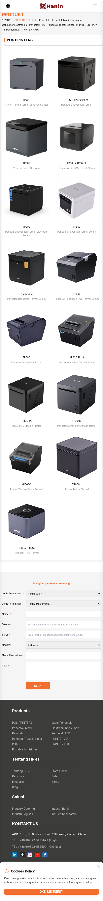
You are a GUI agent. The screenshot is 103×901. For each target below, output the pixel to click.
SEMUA (6, 20)
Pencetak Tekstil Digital (61, 24)
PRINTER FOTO (30, 29)
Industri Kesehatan (64, 814)
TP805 (77, 293)
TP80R (26, 99)
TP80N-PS (26, 420)
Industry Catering (23, 808)
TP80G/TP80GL (26, 547)
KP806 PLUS (76, 357)
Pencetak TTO (37, 24)
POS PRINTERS (21, 20)
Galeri (55, 776)
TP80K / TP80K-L (76, 163)
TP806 (26, 357)
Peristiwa (18, 776)
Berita (55, 781)
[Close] (98, 866)
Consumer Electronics (14, 24)
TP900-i (76, 484)
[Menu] (95, 6)
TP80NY (77, 420)
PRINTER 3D (83, 24)
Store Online (60, 771)
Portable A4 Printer (24, 749)
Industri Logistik (22, 814)
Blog (15, 787)
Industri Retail (60, 808)
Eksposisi (18, 781)
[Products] (8, 6)
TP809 (77, 226)
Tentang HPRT (21, 771)
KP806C (26, 484)
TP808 (26, 226)
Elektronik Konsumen (65, 728)
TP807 (26, 163)
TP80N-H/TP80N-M (76, 99)
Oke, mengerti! (52, 891)
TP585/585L (26, 293)
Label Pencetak (41, 20)
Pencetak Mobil (60, 20)
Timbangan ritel (10, 29)
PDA (94, 24)
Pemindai (77, 20)
